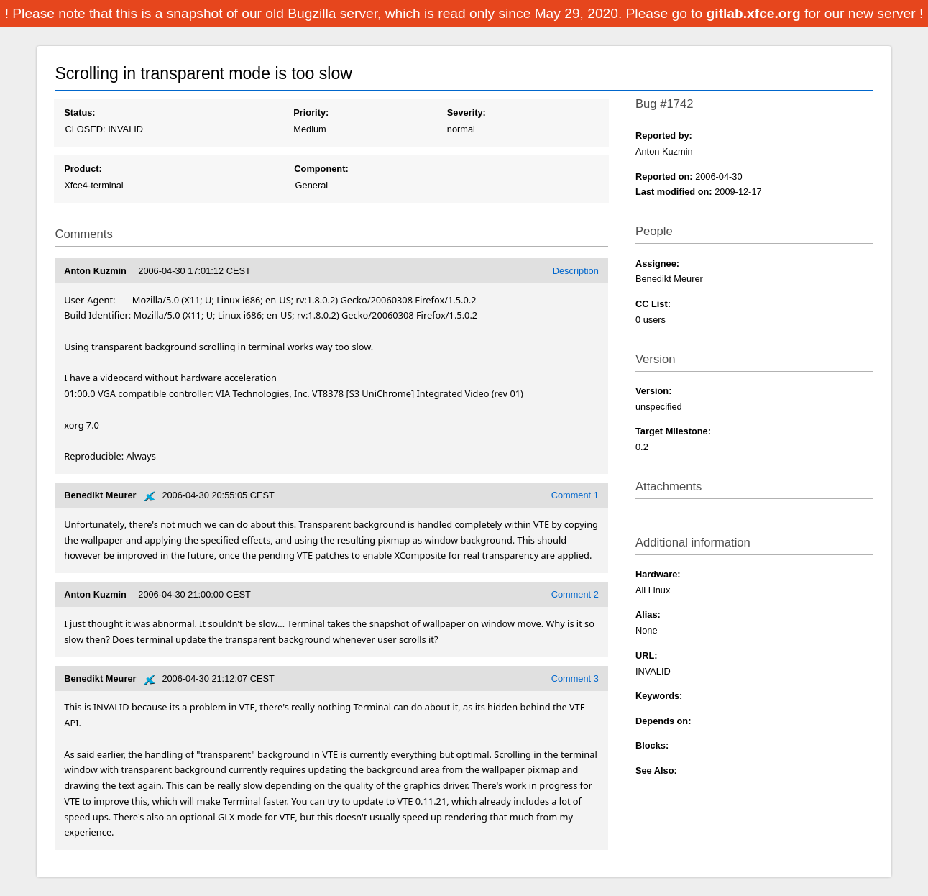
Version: (653, 390)
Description (576, 270)
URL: (646, 655)
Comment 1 (575, 495)
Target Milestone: (673, 431)
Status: (79, 112)
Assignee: (657, 263)
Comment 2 (575, 594)
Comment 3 (575, 678)
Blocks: (652, 745)
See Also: (656, 770)
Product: (83, 168)
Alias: (648, 614)
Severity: (466, 112)
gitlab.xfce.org (755, 13)
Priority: (311, 112)
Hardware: (658, 574)
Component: (321, 168)
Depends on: (663, 721)
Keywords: (658, 695)
